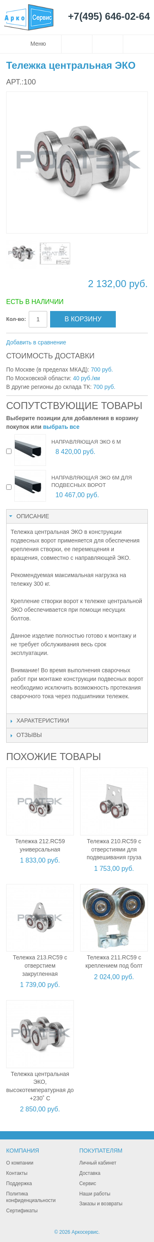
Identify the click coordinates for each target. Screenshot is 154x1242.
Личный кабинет (97, 1163)
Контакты (17, 1173)
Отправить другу (83, 342)
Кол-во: (16, 319)
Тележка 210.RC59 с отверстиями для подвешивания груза (114, 849)
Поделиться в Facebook (99, 342)
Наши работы (94, 1194)
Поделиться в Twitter (116, 342)
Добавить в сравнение (36, 342)
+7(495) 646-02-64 (109, 17)
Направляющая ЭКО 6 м (86, 442)
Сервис (87, 1183)
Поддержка (19, 1183)
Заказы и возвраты (100, 1204)
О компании (19, 1163)
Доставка (90, 1173)
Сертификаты (22, 1211)
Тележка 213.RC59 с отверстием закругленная (40, 965)
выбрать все (61, 426)
